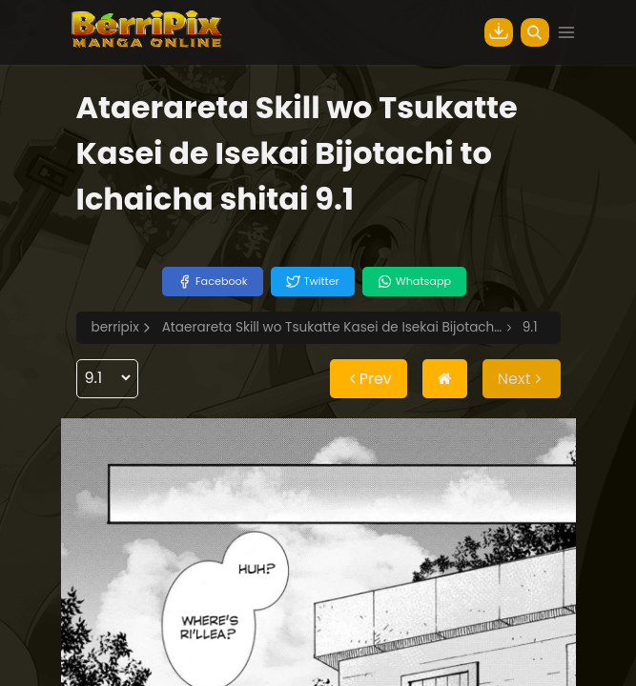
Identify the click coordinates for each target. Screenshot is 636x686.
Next (521, 378)
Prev (368, 379)
